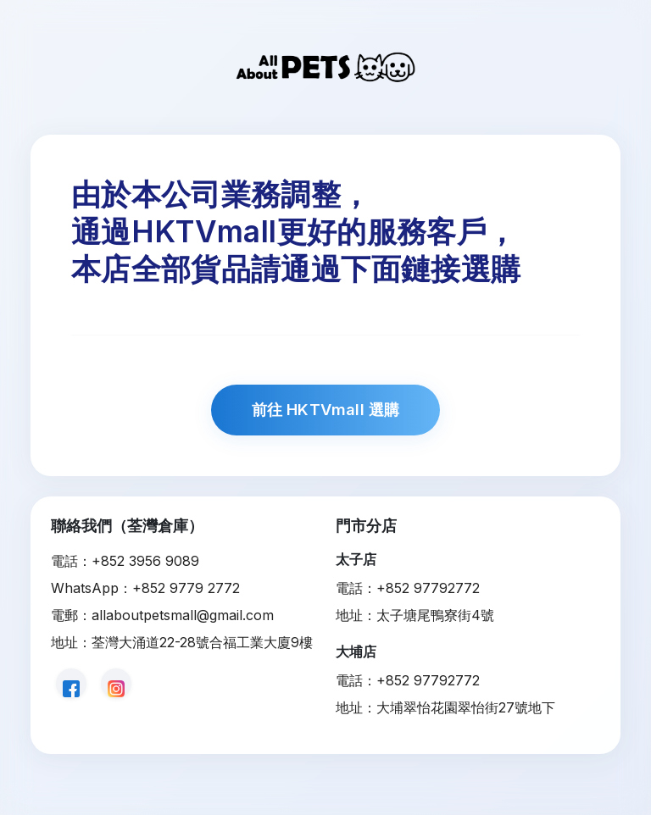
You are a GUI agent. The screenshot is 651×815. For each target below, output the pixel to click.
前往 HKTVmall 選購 (326, 409)
